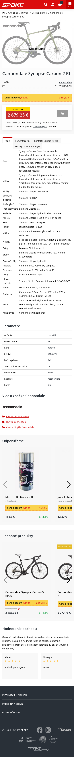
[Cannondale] (37, 408)
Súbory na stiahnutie (27, 146)
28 (49, 341)
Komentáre (22, 140)
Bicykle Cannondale (14, 421)
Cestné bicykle (39, 12)
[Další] (68, 484)
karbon (51, 347)
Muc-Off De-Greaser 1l (19, 497)
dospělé (52, 335)
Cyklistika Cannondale (15, 416)
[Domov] (3, 12)
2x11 (50, 360)
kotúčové (52, 353)
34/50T (51, 372)
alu (49, 384)
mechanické (54, 378)
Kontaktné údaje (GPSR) (46, 140)
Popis (7, 140)
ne (49, 366)
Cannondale (65, 82)
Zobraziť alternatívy (62, 113)
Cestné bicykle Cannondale (18, 427)
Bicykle (24, 12)
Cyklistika (13, 12)
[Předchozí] (5, 484)
